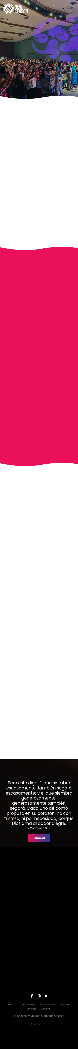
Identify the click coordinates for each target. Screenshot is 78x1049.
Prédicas (65, 1004)
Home (11, 1004)
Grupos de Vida (48, 1004)
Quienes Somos (26, 1004)
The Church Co (39, 1024)
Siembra (45, 1008)
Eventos (32, 1008)
